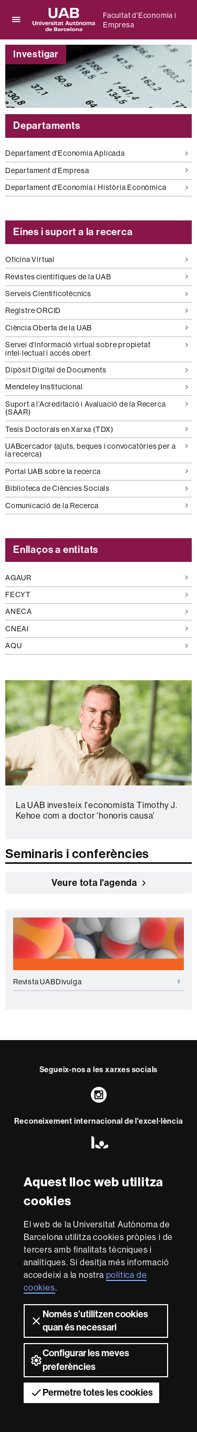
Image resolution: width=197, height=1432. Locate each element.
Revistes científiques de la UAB (96, 276)
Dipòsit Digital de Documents (96, 370)
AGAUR (96, 577)
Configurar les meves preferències (79, 1359)
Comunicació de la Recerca (96, 505)
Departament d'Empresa (96, 170)
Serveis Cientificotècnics (96, 293)
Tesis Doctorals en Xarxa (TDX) (96, 429)
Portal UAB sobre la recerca (96, 471)
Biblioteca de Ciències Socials (96, 488)
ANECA (96, 611)
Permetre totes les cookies (91, 1392)
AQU (96, 645)
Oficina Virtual (96, 259)
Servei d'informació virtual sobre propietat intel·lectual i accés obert (96, 348)
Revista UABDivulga (96, 981)
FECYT (96, 594)
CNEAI (96, 628)
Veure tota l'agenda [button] (98, 883)
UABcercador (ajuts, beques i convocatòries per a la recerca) (96, 450)
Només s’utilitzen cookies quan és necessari (89, 1320)
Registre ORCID (96, 310)
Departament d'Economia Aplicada (96, 153)
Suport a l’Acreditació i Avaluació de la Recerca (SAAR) (96, 408)
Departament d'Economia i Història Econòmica (96, 187)
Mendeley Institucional (96, 386)
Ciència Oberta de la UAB (96, 327)
